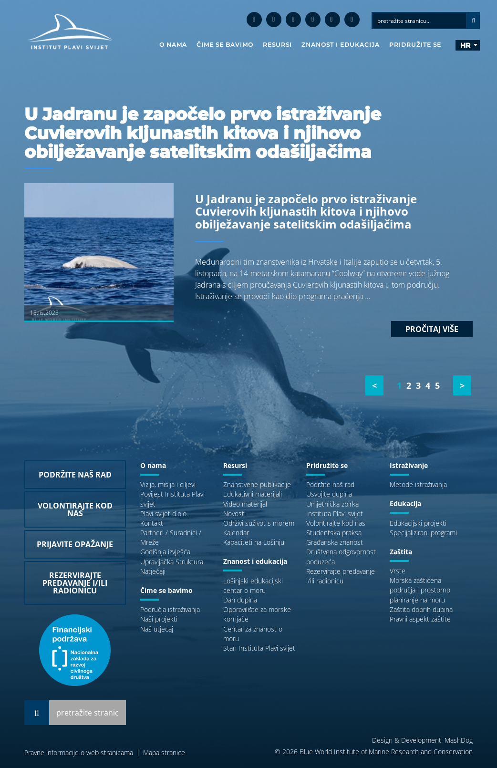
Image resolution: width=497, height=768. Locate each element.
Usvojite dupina (329, 493)
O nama (173, 44)
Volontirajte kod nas (335, 523)
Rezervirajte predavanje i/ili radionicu (340, 576)
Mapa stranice (164, 752)
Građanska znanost (334, 542)
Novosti (234, 513)
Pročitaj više (431, 329)
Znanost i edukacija (340, 44)
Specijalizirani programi (423, 532)
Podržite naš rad (330, 484)
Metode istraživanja (418, 484)
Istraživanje (409, 465)
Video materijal (245, 504)
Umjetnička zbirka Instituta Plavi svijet (334, 508)
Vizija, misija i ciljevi (168, 484)
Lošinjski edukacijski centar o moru (253, 585)
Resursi (277, 44)
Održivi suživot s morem (258, 523)
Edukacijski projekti (418, 523)
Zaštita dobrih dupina (421, 609)
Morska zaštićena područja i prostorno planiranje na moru (420, 590)
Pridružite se (415, 44)
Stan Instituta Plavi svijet (259, 648)
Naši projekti (158, 618)
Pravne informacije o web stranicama (78, 752)
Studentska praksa (334, 532)
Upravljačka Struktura (171, 561)
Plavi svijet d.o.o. (164, 513)
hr (465, 45)
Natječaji (153, 571)
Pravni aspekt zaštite (420, 618)
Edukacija (405, 503)
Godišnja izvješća (165, 551)
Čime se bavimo (225, 44)
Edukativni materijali (252, 493)
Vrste (397, 570)
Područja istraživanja (170, 609)
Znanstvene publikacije (257, 484)
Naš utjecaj (156, 628)
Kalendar (236, 532)
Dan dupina (240, 599)
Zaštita (401, 551)
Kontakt (151, 523)
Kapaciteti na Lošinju (253, 542)
